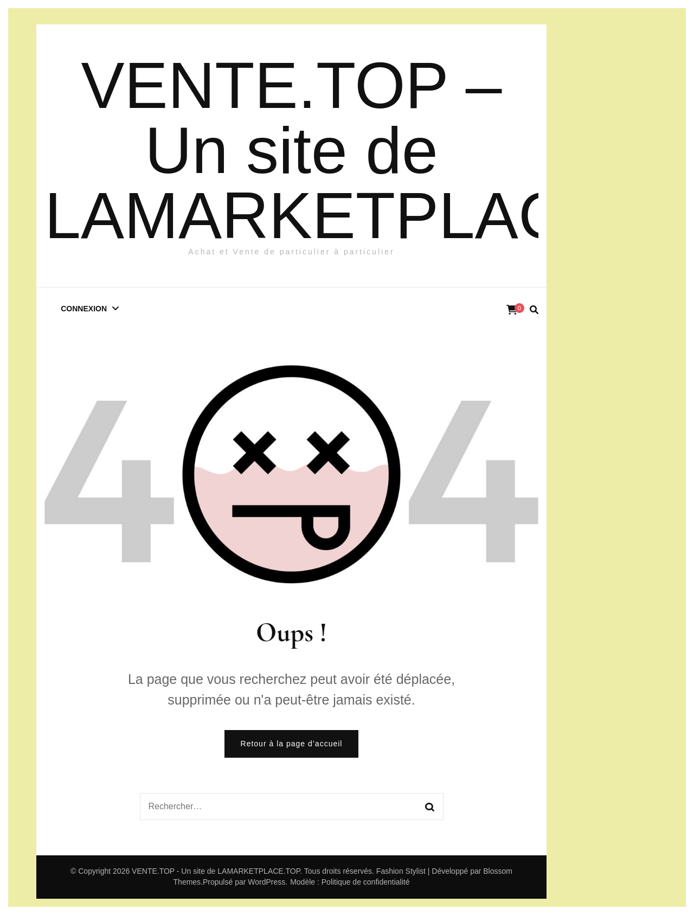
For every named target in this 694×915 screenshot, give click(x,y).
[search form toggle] (534, 310)
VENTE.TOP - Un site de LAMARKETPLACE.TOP (216, 871)
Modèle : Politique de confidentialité (349, 882)
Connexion (84, 308)
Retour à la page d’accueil (292, 743)
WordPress (266, 882)
